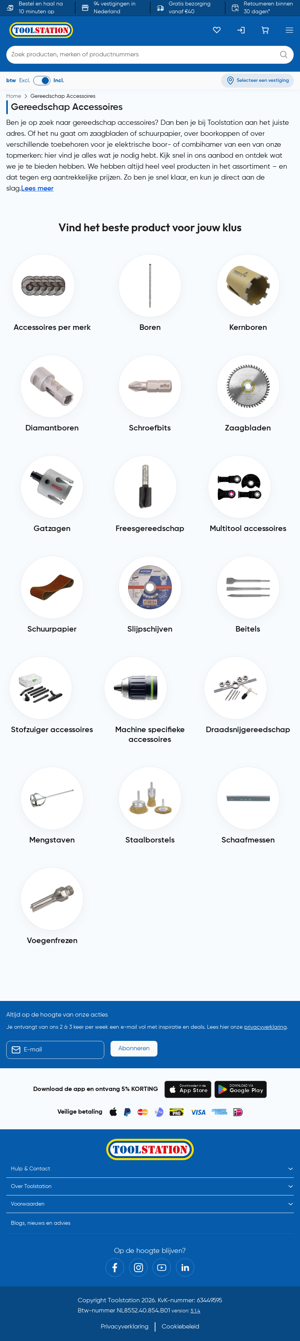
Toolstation (124, 1301)
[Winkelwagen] (265, 30)
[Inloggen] (241, 30)
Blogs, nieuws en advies (40, 1223)
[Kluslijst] (216, 30)
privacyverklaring (265, 1027)
